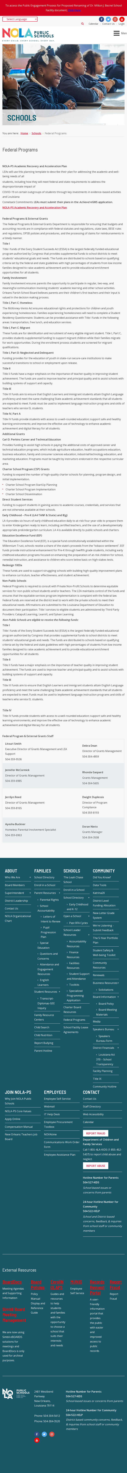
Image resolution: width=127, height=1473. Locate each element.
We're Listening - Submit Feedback (103, 928)
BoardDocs (12, 1282)
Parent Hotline (43, 1050)
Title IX (97, 1079)
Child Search (41, 1027)
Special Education (44, 945)
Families (42, 870)
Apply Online (12, 1119)
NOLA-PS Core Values (18, 1111)
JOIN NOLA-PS (18, 1092)
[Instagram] (115, 19)
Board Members (15, 885)
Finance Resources (73, 954)
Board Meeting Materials (106, 1012)
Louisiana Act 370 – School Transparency (105, 1059)
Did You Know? (102, 877)
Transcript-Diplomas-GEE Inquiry (46, 1003)
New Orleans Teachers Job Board (21, 1137)
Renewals (98, 975)
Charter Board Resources (72, 1009)
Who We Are (12, 877)
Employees (55, 1092)
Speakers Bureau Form (104, 1038)
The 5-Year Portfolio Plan (105, 940)
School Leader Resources (72, 932)
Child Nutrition (43, 1035)
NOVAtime (50, 1134)
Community (104, 870)
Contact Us (108, 23)
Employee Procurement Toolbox (58, 1124)
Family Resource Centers (44, 1017)
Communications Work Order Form (62, 1144)
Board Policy (106, 1003)
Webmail (49, 1106)
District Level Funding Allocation (104, 903)
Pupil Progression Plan (48, 932)
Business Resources (105, 983)
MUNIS (76, 1282)
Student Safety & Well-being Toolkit (104, 953)
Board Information (104, 997)
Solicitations (106, 990)
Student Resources (45, 991)
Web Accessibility (93, 1114)
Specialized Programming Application (75, 995)
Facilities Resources (73, 965)
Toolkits (74, 984)
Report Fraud (116, 1284)
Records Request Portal (97, 1287)
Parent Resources (45, 893)
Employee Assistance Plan (59, 1154)
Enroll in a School (44, 885)
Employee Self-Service (57, 1098)
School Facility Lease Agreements (76, 1030)
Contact (91, 1092)
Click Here (74, 10)
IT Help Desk (52, 1114)
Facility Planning (103, 1071)
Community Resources (100, 965)
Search (82, 23)
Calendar (93, 23)
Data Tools (99, 885)
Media (96, 1021)
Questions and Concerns (48, 956)
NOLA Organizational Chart (18, 918)
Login (122, 23)
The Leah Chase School (73, 880)
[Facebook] (101, 19)
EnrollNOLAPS (57, 1284)
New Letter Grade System (103, 915)
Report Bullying (43, 1043)
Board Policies (37, 1284)
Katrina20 (99, 893)
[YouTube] (122, 19)
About (11, 870)
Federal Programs (74, 1020)
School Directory (44, 877)
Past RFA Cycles (78, 923)
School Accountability (46, 908)
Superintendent (14, 893)
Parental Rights (49, 900)
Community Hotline (104, 1086)
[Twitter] (108, 19)
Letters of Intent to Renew (50, 919)
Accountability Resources (76, 944)
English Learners (43, 982)
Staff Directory (92, 1106)
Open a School (72, 916)
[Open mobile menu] (121, 33)
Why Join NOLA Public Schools (18, 1101)
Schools (72, 870)
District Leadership (16, 900)
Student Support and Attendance (78, 976)
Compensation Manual (19, 1127)
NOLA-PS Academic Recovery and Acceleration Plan (34, 207)
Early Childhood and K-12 (77, 907)
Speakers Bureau (103, 1029)
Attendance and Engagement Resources (48, 969)
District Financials (103, 1048)
